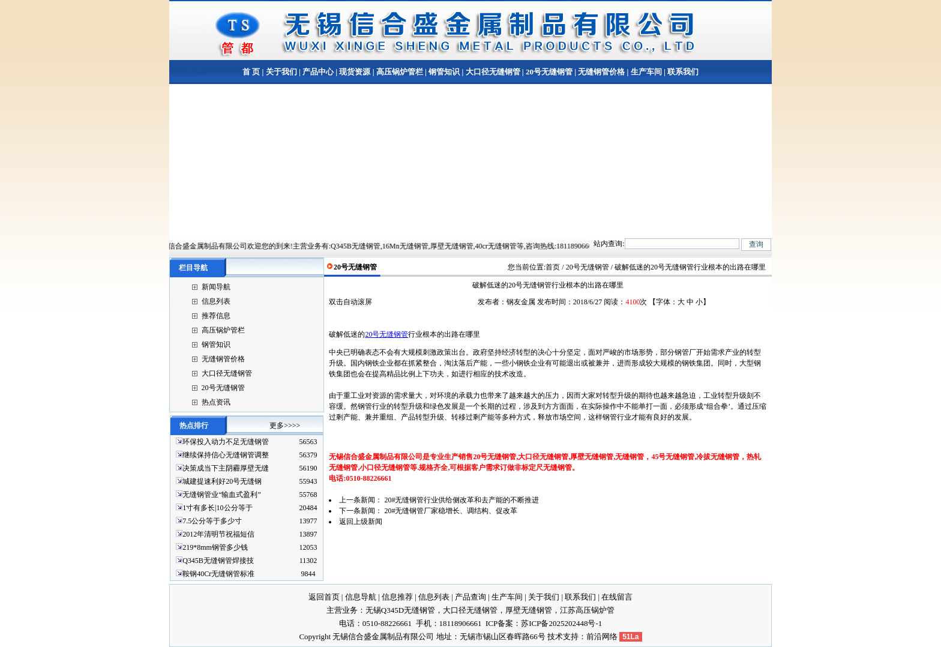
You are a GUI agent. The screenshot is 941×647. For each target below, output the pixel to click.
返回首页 (324, 596)
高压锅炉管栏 (399, 71)
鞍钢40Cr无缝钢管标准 (218, 574)
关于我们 (281, 71)
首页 (553, 267)
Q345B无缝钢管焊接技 (218, 560)
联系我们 (682, 71)
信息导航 (360, 596)
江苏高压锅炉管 (587, 610)
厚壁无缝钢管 (528, 610)
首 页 (251, 71)
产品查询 (470, 596)
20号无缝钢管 (549, 71)
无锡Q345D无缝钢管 (400, 610)
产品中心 (318, 71)
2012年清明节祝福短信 (218, 534)
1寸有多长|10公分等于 (217, 508)
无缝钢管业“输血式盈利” (221, 494)
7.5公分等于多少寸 (212, 521)
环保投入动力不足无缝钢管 (225, 442)
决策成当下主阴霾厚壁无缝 (225, 468)
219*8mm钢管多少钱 (215, 547)
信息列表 (216, 301)
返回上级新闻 (360, 521)
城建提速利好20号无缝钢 (222, 481)
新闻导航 (216, 287)
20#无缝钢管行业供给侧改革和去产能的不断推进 (461, 500)
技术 (555, 636)
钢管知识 (444, 71)
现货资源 (354, 71)
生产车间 (646, 71)
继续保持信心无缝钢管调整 (225, 455)
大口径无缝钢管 (493, 71)
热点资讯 (216, 402)
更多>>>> (284, 425)
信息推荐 (397, 596)
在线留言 (617, 596)
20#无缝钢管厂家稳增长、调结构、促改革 (450, 511)
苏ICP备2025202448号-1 (561, 623)
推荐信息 (216, 315)
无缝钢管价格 (601, 71)
